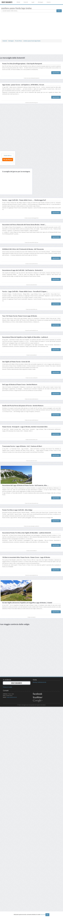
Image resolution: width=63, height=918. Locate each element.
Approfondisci (56, 72)
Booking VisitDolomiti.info (39, 682)
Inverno (49, 2)
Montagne (40, 2)
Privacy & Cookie (7, 687)
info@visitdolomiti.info (11, 697)
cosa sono (43, 914)
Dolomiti (26, 2)
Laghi (32, 2)
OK (47, 914)
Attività (18, 2)
